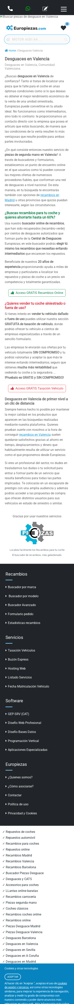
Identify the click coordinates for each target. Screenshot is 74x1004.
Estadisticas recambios (23, 623)
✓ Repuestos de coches (18, 832)
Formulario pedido (19, 614)
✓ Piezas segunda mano (19, 902)
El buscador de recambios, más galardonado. (37, 555)
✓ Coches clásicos (15, 908)
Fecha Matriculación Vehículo (27, 686)
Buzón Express (17, 659)
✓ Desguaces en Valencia (20, 944)
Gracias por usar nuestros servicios (37, 516)
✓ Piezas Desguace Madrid (21, 926)
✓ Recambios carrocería (19, 897)
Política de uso (17, 804)
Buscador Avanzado (21, 605)
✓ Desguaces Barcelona (19, 938)
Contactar (14, 795)
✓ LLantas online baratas (20, 891)
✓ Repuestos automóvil (18, 838)
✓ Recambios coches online (21, 914)
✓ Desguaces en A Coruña (20, 956)
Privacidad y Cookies (21, 813)
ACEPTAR (12, 976)
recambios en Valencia (35, 434)
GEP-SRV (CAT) (17, 714)
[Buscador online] (37, 39)
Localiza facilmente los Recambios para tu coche (37, 549)
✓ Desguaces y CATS (17, 879)
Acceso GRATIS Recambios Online (37, 293)
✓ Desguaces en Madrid (19, 961)
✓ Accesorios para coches (20, 885)
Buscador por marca (21, 587)
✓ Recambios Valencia (18, 861)
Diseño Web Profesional (23, 723)
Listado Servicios (19, 677)
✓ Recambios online (16, 920)
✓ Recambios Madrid (17, 855)
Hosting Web (16, 668)
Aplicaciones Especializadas (26, 750)
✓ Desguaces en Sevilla (18, 950)
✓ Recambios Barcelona (19, 867)
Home (10, 50)
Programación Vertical (22, 741)
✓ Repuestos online (16, 849)
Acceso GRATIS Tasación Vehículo (37, 388)
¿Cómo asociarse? (20, 786)
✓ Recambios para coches (20, 843)
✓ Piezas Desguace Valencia (22, 932)
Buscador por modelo (22, 596)
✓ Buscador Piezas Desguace (23, 873)
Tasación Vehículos (20, 650)
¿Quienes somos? (19, 777)
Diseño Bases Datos (21, 732)
